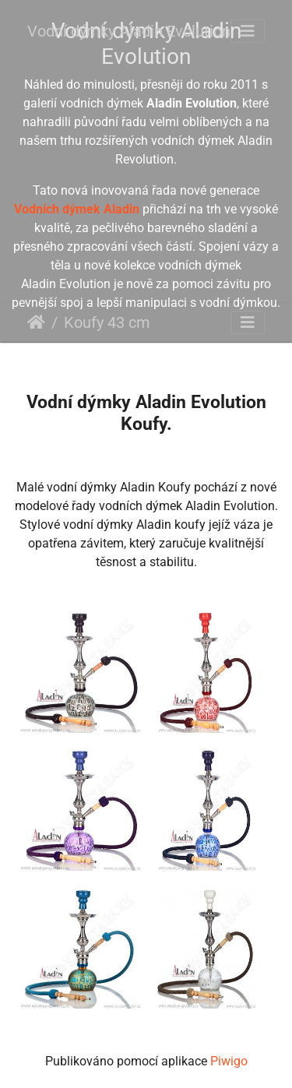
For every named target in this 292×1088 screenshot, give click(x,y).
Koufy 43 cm (107, 322)
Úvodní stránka (36, 322)
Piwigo (229, 1061)
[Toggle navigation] (247, 31)
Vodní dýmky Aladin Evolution (128, 31)
